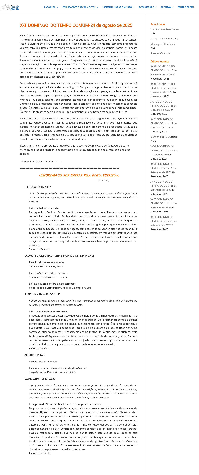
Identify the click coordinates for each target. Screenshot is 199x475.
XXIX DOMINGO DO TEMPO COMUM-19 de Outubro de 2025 (163, 123)
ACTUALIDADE (146, 7)
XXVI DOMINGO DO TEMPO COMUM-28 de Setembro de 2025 (163, 168)
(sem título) (157, 137)
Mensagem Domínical (162, 44)
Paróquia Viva (158, 53)
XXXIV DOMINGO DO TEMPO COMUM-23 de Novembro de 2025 (163, 70)
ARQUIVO (166, 7)
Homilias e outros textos (164, 29)
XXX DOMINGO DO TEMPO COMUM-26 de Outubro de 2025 (163, 105)
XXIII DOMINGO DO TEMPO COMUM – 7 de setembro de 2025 (163, 221)
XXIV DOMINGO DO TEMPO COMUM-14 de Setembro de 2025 (163, 203)
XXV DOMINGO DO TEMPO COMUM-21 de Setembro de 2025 (163, 185)
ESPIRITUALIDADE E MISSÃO (117, 7)
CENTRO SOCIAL (186, 7)
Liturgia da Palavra (161, 38)
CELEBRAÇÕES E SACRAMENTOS (78, 7)
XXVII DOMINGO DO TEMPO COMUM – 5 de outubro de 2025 (163, 150)
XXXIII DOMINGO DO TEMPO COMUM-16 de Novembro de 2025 (163, 88)
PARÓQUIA (49, 7)
